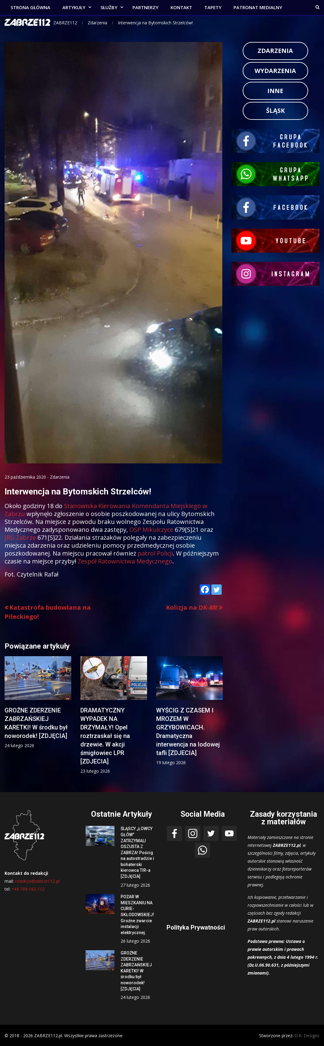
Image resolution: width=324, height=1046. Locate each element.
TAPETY (212, 7)
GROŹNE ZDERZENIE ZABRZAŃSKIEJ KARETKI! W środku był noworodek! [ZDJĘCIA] (136, 971)
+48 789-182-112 (28, 889)
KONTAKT (181, 7)
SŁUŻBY (108, 7)
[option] (38, 702)
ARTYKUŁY (73, 7)
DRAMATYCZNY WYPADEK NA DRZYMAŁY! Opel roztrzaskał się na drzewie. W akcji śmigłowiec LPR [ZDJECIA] (105, 736)
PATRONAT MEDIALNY (258, 7)
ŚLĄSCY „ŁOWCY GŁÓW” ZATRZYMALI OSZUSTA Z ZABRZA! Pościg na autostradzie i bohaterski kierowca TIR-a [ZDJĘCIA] (137, 852)
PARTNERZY (145, 7)
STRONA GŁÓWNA (30, 7)
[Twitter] (216, 589)
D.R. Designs (306, 1035)
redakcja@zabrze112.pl (37, 881)
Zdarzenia (59, 477)
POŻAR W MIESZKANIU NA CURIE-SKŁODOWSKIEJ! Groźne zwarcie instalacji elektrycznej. (137, 914)
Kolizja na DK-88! (191, 607)
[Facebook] (205, 589)
